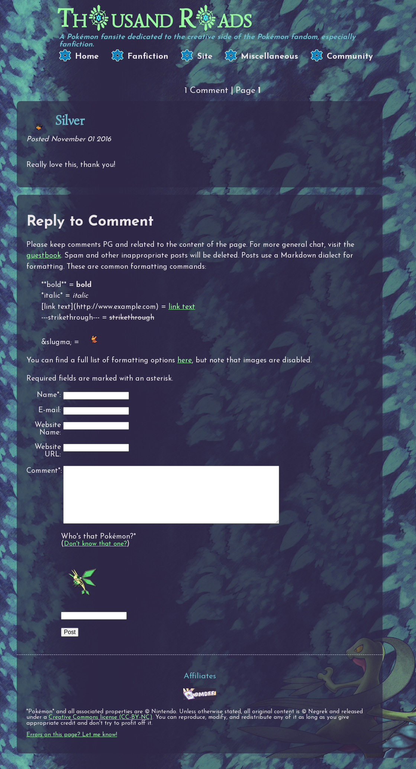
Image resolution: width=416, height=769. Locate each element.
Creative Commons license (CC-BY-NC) (100, 728)
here (184, 360)
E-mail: (49, 410)
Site (205, 56)
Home (87, 56)
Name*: (49, 395)
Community (350, 56)
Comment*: (43, 471)
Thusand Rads (154, 19)
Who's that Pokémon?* (98, 548)
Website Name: (48, 429)
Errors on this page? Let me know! (71, 746)
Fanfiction (148, 56)
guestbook (43, 255)
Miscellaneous (269, 56)
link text (181, 307)
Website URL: (48, 451)
